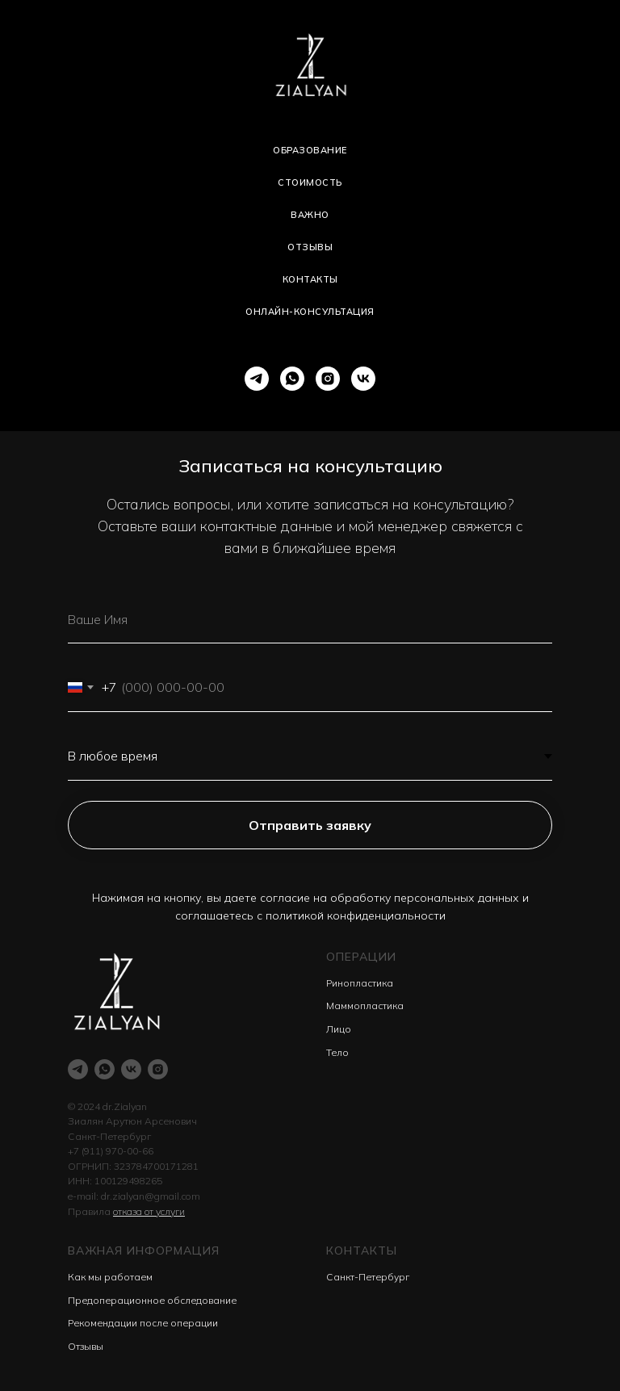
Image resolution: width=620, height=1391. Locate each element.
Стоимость (310, 182)
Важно (310, 214)
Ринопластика (359, 983)
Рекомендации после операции (143, 1323)
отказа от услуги (149, 1211)
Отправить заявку (310, 825)
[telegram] (257, 379)
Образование (310, 150)
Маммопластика (365, 1005)
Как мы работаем (110, 1277)
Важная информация (144, 1250)
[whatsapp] (292, 379)
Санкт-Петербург (367, 1277)
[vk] (363, 379)
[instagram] (328, 379)
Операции (361, 956)
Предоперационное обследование (152, 1300)
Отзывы (310, 247)
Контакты (310, 279)
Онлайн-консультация (310, 311)
